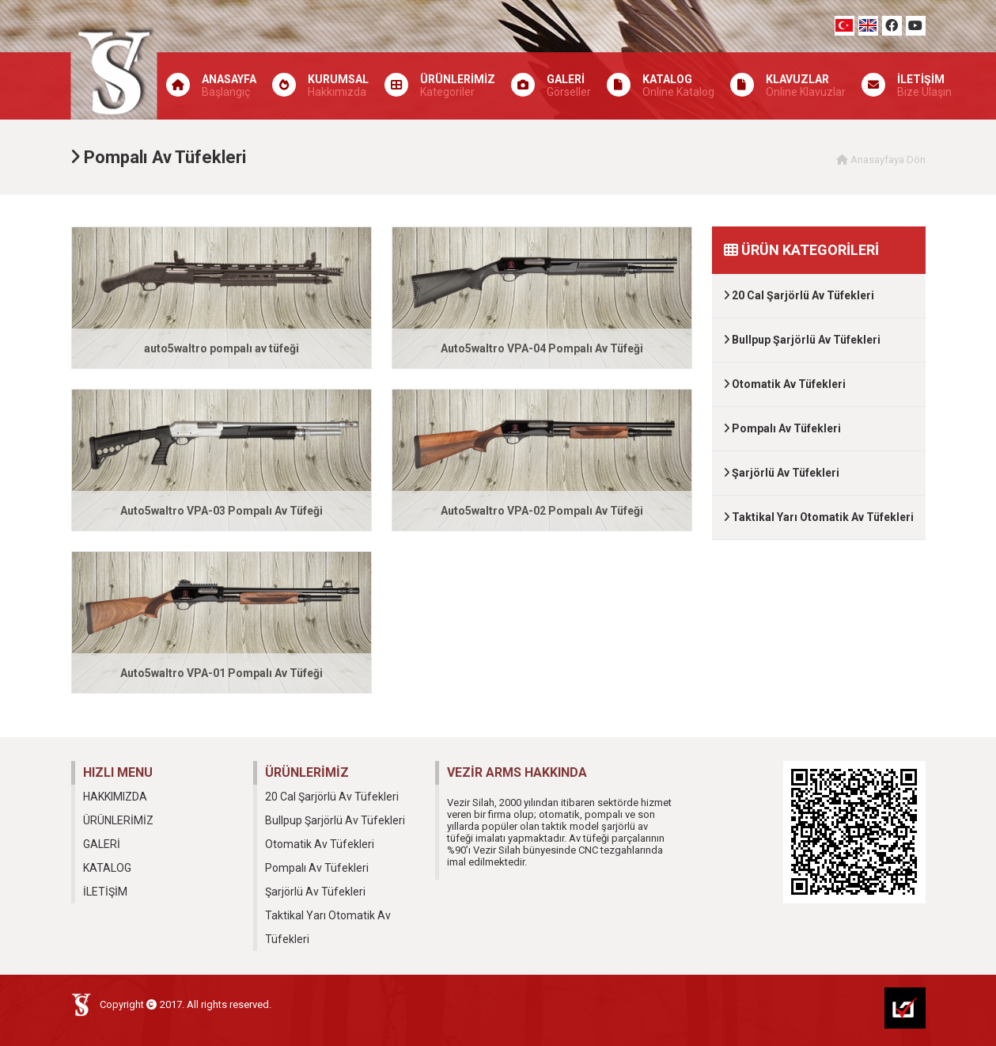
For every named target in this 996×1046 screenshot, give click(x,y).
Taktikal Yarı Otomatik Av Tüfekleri (819, 517)
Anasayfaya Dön (881, 159)
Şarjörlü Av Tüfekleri (781, 472)
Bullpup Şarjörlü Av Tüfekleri (802, 339)
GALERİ (101, 844)
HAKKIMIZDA (115, 796)
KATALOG (107, 868)
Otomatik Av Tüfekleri (785, 384)
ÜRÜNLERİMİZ (118, 820)
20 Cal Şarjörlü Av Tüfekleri (799, 295)
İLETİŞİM (105, 891)
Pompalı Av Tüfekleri (782, 428)
